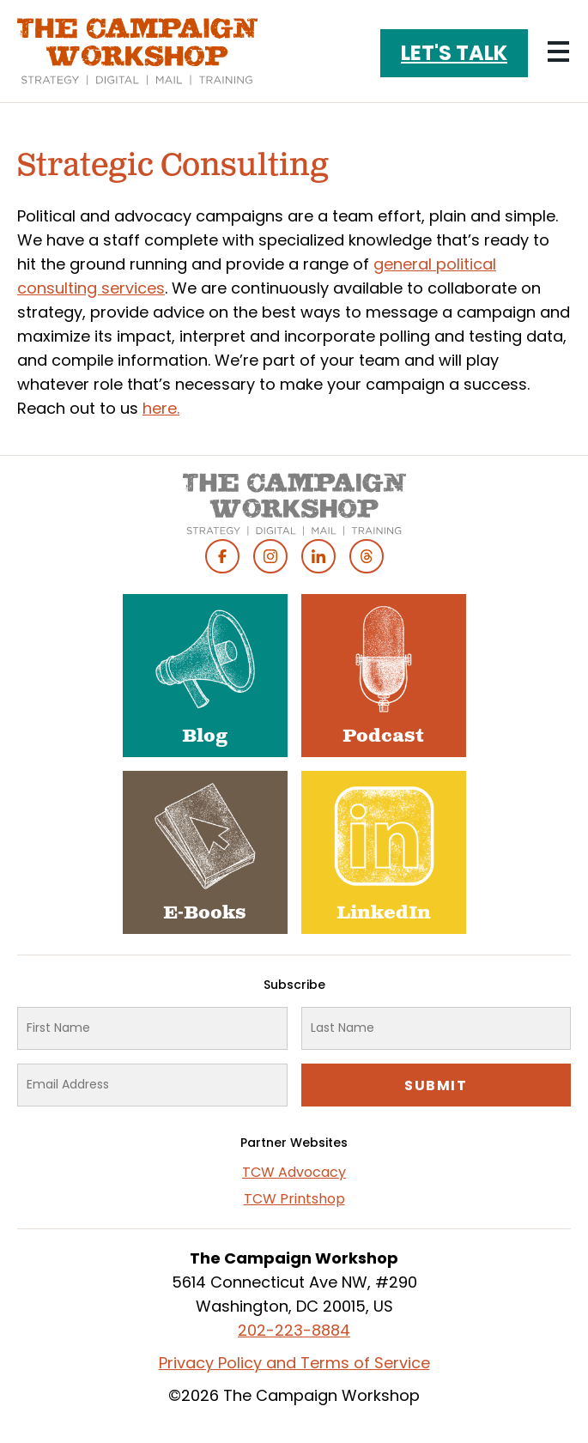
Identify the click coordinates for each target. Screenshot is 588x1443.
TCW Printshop (294, 1199)
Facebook (222, 556)
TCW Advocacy (294, 1172)
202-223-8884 (294, 1330)
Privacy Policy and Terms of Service (294, 1362)
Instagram (270, 556)
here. (160, 408)
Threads (366, 556)
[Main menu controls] (558, 51)
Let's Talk (454, 53)
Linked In (318, 556)
